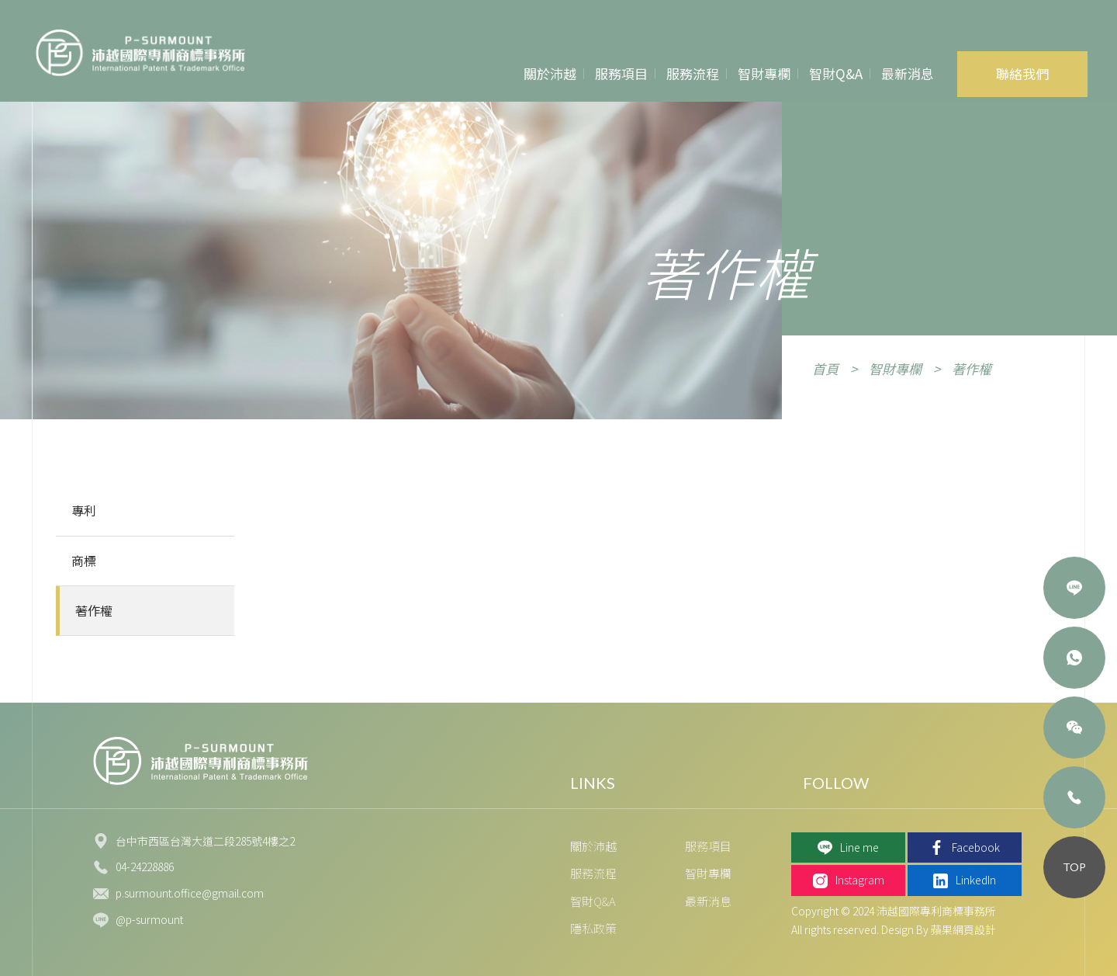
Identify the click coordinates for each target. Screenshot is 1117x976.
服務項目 (621, 73)
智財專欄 (764, 73)
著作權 (971, 368)
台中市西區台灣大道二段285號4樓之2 (205, 841)
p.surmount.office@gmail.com (190, 893)
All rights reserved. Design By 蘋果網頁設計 (893, 929)
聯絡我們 (1022, 73)
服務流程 (692, 73)
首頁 (825, 368)
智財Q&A (836, 73)
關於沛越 (550, 73)
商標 (83, 560)
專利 (83, 510)
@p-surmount (149, 919)
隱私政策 (593, 928)
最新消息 (907, 73)
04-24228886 (145, 866)
